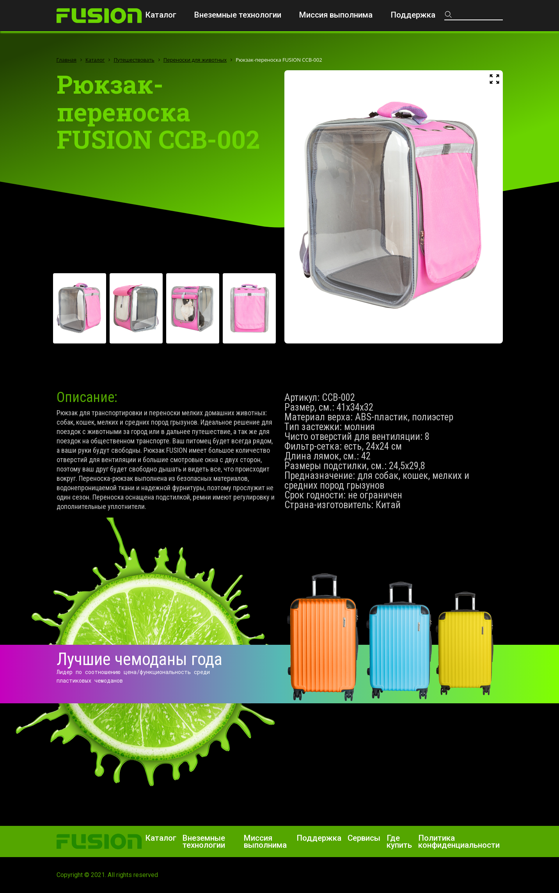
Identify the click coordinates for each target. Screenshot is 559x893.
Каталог (160, 15)
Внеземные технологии (237, 15)
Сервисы (364, 838)
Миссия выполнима (336, 15)
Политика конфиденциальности (459, 841)
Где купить (399, 841)
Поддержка (412, 15)
